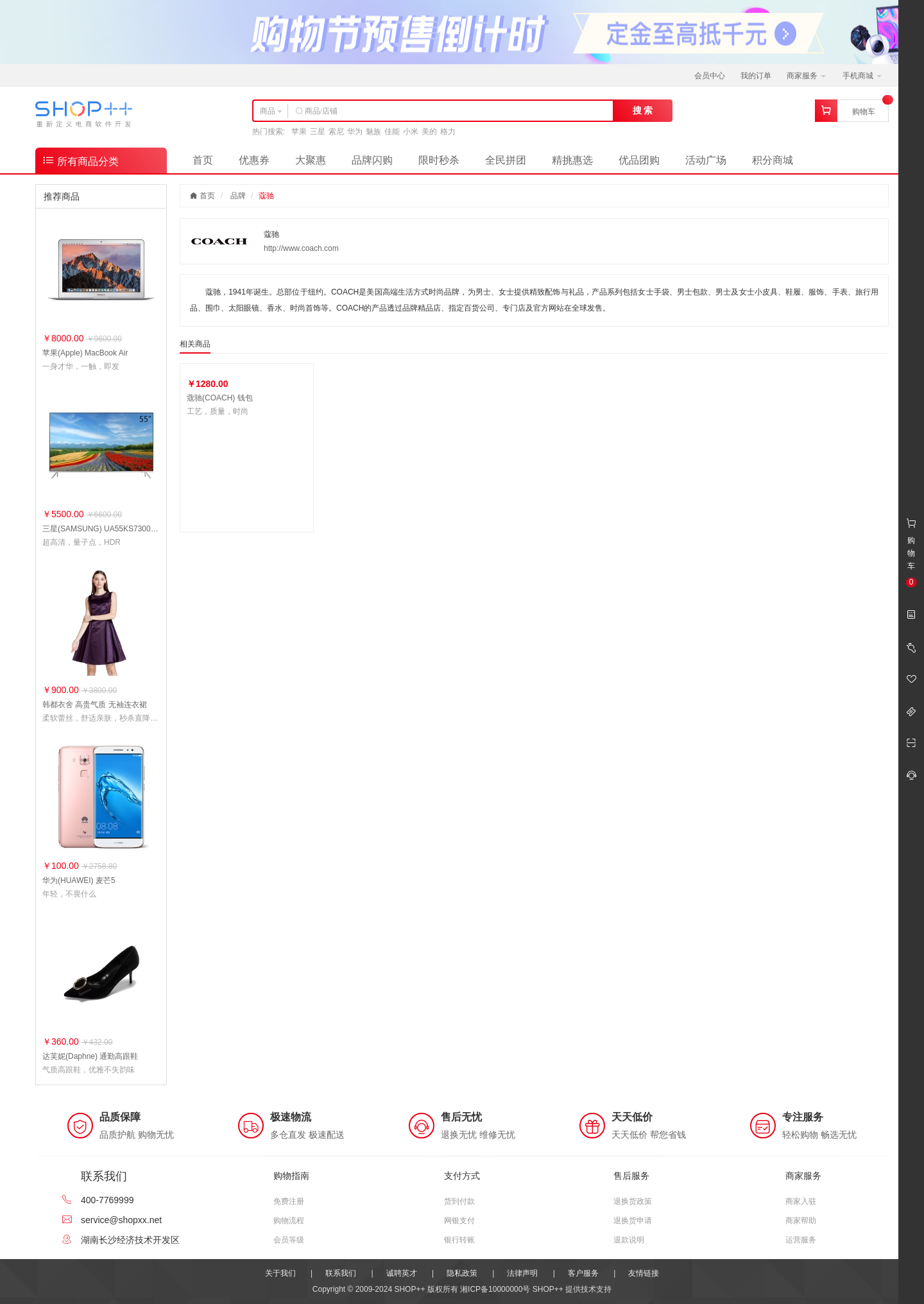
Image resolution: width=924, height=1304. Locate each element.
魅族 (373, 131)
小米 (410, 131)
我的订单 (755, 75)
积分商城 (772, 160)
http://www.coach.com (301, 248)
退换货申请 (632, 1220)
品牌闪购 (372, 160)
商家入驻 (800, 1201)
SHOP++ (548, 1289)
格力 (448, 131)
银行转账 (459, 1239)
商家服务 (806, 75)
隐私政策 (462, 1273)
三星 (317, 131)
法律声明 (522, 1273)
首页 (203, 160)
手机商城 (862, 75)
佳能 (392, 131)
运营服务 (800, 1239)
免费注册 (288, 1201)
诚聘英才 (401, 1273)
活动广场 (705, 160)
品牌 (238, 195)
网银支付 (459, 1220)
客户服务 (583, 1273)
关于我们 (280, 1273)
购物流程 (288, 1220)
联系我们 (340, 1273)
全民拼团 (505, 160)
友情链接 (643, 1273)
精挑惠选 (572, 160)
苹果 (299, 131)
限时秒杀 (438, 160)
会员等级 (288, 1239)
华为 (355, 131)
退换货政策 (632, 1201)
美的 (429, 131)
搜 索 (643, 110)
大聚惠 (310, 160)
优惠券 (254, 160)
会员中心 (709, 75)
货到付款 (459, 1201)
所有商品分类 (80, 160)
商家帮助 (800, 1220)
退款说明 (628, 1239)
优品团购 (639, 160)
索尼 (336, 131)
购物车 (863, 111)
